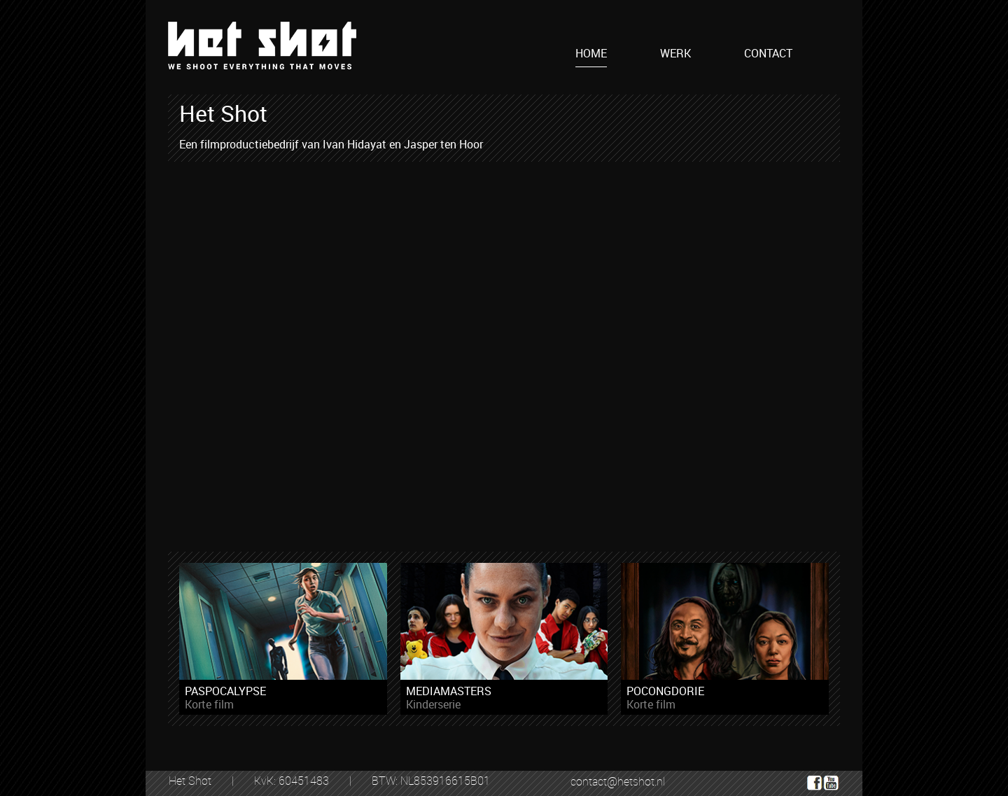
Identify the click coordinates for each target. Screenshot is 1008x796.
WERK (675, 53)
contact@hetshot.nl (617, 781)
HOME (591, 53)
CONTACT (768, 53)
